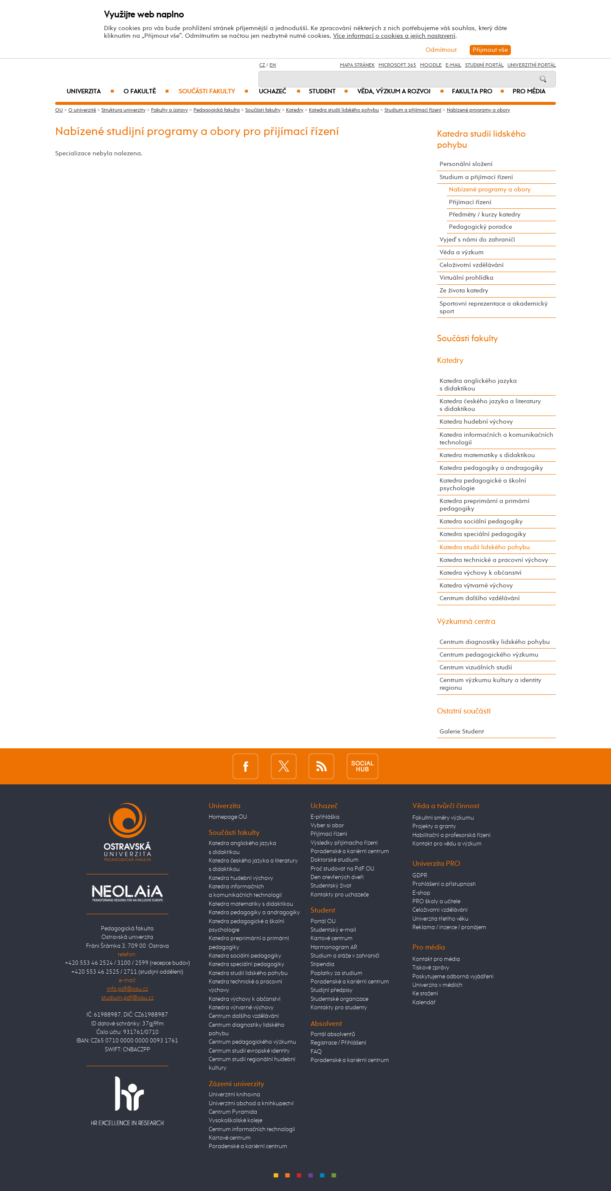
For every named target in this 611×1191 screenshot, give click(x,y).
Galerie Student (462, 731)
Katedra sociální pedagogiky (481, 521)
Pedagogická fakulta (216, 110)
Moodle (431, 65)
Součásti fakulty (213, 92)
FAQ (316, 1052)
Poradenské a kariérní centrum (248, 1146)
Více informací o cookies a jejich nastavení (394, 36)
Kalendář (424, 1003)
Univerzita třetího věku (440, 919)
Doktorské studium (335, 860)
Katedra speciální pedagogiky (483, 534)
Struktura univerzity (123, 110)
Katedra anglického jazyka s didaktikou (478, 385)
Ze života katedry (464, 290)
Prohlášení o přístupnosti (444, 884)
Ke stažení (425, 994)
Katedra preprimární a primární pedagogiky (485, 505)
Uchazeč (279, 92)
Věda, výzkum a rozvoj (400, 92)
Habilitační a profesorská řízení (451, 835)
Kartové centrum (230, 1138)
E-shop (421, 893)
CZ (262, 65)
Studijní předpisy (332, 990)
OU (59, 110)
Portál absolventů (333, 1034)
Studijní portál (484, 65)
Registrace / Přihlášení (338, 1043)
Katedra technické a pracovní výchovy (494, 560)
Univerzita (90, 92)
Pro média (529, 92)
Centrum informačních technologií (252, 1129)
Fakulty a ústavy (169, 110)
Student (328, 92)
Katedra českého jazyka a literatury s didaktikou (490, 405)
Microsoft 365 (397, 65)
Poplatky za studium (336, 973)
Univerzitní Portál (531, 65)
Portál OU (323, 921)
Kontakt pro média (436, 959)
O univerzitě (82, 110)
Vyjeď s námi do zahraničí (477, 239)
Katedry (294, 110)
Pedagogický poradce (480, 227)
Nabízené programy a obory (478, 110)
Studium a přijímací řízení (412, 110)
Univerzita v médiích (437, 985)
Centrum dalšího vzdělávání (480, 598)
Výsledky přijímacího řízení (344, 843)
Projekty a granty (434, 826)
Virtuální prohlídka (466, 278)
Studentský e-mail (333, 930)
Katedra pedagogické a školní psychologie (483, 485)
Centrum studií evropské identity (249, 1051)
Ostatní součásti (464, 711)
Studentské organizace (339, 999)
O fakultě (146, 92)
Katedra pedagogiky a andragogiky (491, 468)
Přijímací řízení (470, 202)
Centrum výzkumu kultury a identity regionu (490, 684)
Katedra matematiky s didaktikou (487, 455)
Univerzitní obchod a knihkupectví (251, 1104)
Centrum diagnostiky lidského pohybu (495, 642)
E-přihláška (325, 817)
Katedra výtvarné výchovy (476, 585)
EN (272, 65)
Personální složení (466, 164)
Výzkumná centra (466, 622)
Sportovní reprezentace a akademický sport (494, 308)
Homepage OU (228, 817)
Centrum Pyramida (233, 1112)
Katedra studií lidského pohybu (344, 110)
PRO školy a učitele (436, 901)
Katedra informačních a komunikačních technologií (496, 439)
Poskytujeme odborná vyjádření (452, 977)
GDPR (419, 876)
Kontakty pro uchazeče (340, 895)
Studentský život (331, 886)
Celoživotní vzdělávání (472, 265)
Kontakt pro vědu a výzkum (447, 844)
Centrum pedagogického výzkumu (489, 655)
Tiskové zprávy (430, 968)
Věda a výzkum (462, 252)
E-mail (453, 65)
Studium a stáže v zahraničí (345, 956)
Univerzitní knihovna (234, 1095)
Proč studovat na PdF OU (342, 869)
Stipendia (322, 964)
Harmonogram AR (334, 947)
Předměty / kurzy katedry (485, 214)
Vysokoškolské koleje (235, 1121)
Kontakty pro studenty (339, 1008)
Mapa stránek (357, 65)
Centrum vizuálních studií (476, 667)
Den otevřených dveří (337, 877)
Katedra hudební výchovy (476, 422)
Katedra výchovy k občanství (480, 573)
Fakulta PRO (478, 92)
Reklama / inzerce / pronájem (449, 927)
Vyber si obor (327, 826)
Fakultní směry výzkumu (443, 818)
